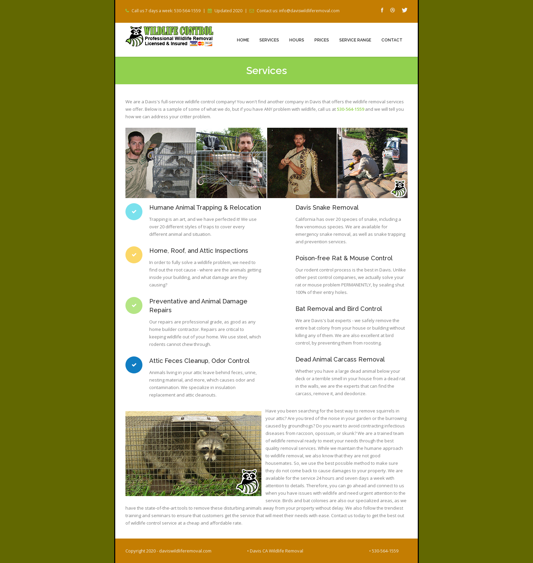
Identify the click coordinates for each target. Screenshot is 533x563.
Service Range (355, 40)
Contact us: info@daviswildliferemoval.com (298, 11)
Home (243, 40)
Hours (296, 40)
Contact (391, 40)
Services (269, 40)
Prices (321, 40)
